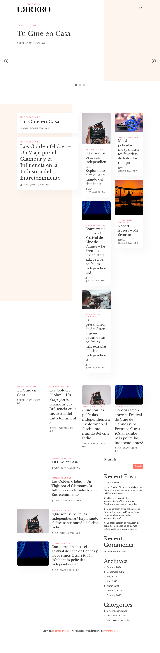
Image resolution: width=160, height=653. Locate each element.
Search (110, 477)
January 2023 (114, 613)
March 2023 (113, 603)
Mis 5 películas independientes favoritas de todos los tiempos (129, 152)
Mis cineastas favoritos (118, 638)
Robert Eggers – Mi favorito (128, 230)
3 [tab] (84, 85)
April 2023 (112, 599)
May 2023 (112, 594)
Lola (90, 189)
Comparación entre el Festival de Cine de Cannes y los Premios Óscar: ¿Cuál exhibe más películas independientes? (96, 251)
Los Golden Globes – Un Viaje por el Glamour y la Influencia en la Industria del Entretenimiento (45, 162)
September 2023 (115, 589)
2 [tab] (80, 85)
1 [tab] (76, 85)
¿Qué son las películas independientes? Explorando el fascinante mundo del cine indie (96, 168)
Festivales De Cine (27, 26)
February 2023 (114, 608)
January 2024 (114, 585)
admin (21, 43)
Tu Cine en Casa (44, 33)
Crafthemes (111, 648)
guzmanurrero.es (62, 648)
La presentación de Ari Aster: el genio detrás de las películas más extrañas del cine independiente (96, 344)
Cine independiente (95, 150)
